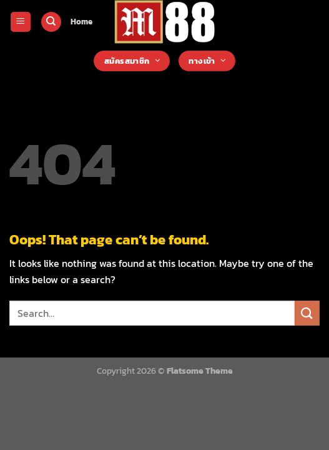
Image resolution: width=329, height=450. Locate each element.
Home (81, 22)
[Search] (51, 22)
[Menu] (21, 22)
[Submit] (307, 313)
